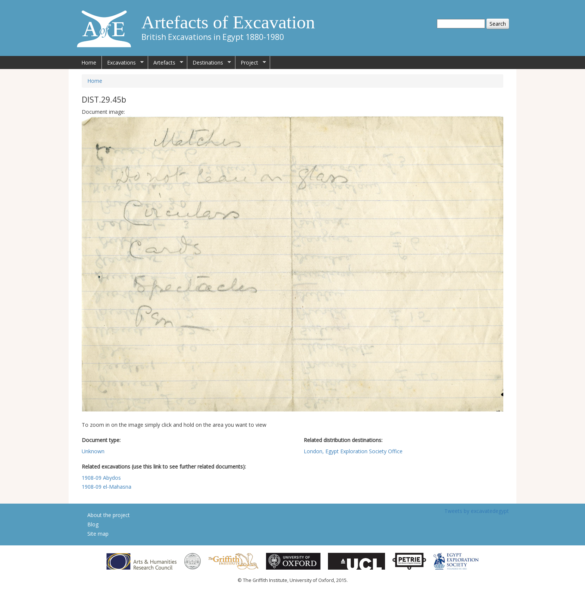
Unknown (93, 451)
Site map (98, 533)
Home (88, 62)
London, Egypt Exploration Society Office (353, 451)
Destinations (209, 62)
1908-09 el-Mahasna (106, 486)
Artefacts (165, 62)
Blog (92, 524)
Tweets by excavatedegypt (476, 510)
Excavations (123, 62)
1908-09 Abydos (101, 477)
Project (250, 62)
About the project (108, 515)
